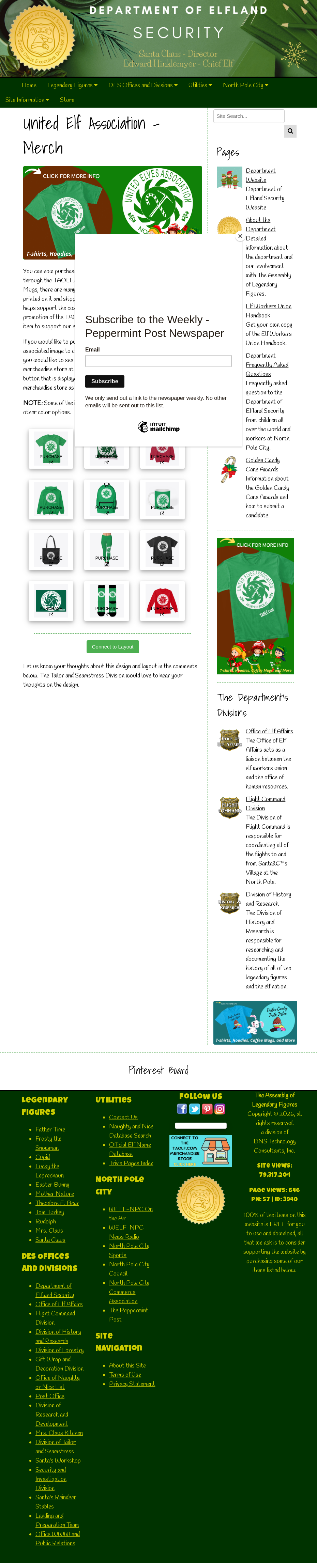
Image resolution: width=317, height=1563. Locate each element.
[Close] (240, 236)
